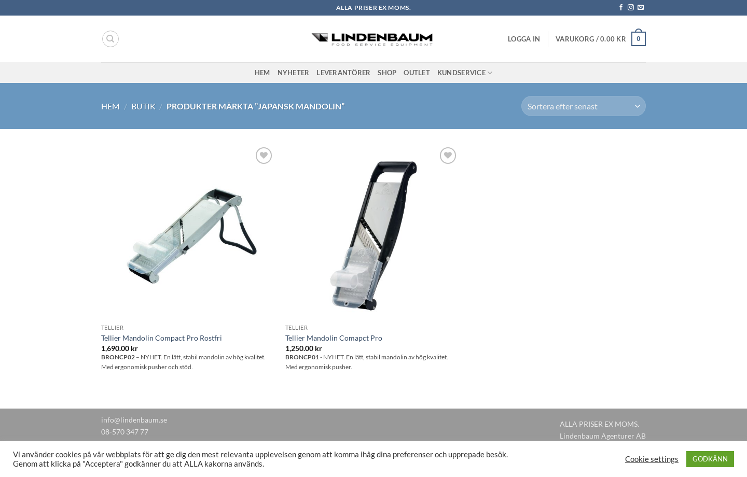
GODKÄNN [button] (710, 459)
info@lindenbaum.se (134, 419)
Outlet (417, 72)
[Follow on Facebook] (621, 7)
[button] (524, 39)
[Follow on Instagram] (631, 7)
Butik (143, 106)
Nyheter (294, 72)
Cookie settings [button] (652, 459)
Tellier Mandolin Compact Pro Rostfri (161, 337)
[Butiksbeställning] (583, 106)
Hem (262, 72)
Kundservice (464, 73)
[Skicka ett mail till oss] (641, 7)
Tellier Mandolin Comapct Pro (333, 337)
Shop (387, 72)
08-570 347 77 (124, 431)
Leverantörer (343, 72)
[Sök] (110, 39)
